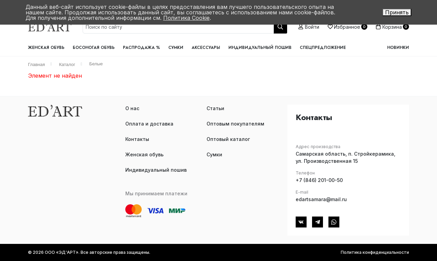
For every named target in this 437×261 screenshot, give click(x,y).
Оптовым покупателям (235, 124)
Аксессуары (206, 47)
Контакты (137, 139)
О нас (132, 108)
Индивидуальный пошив (260, 47)
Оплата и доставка (149, 124)
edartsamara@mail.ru (321, 199)
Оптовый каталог (228, 139)
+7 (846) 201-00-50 (319, 180)
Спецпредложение (323, 47)
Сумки (175, 47)
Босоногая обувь (94, 47)
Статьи (215, 108)
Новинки (398, 47)
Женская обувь (46, 47)
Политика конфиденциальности (375, 252)
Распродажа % (141, 47)
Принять (397, 12)
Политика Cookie (186, 17)
